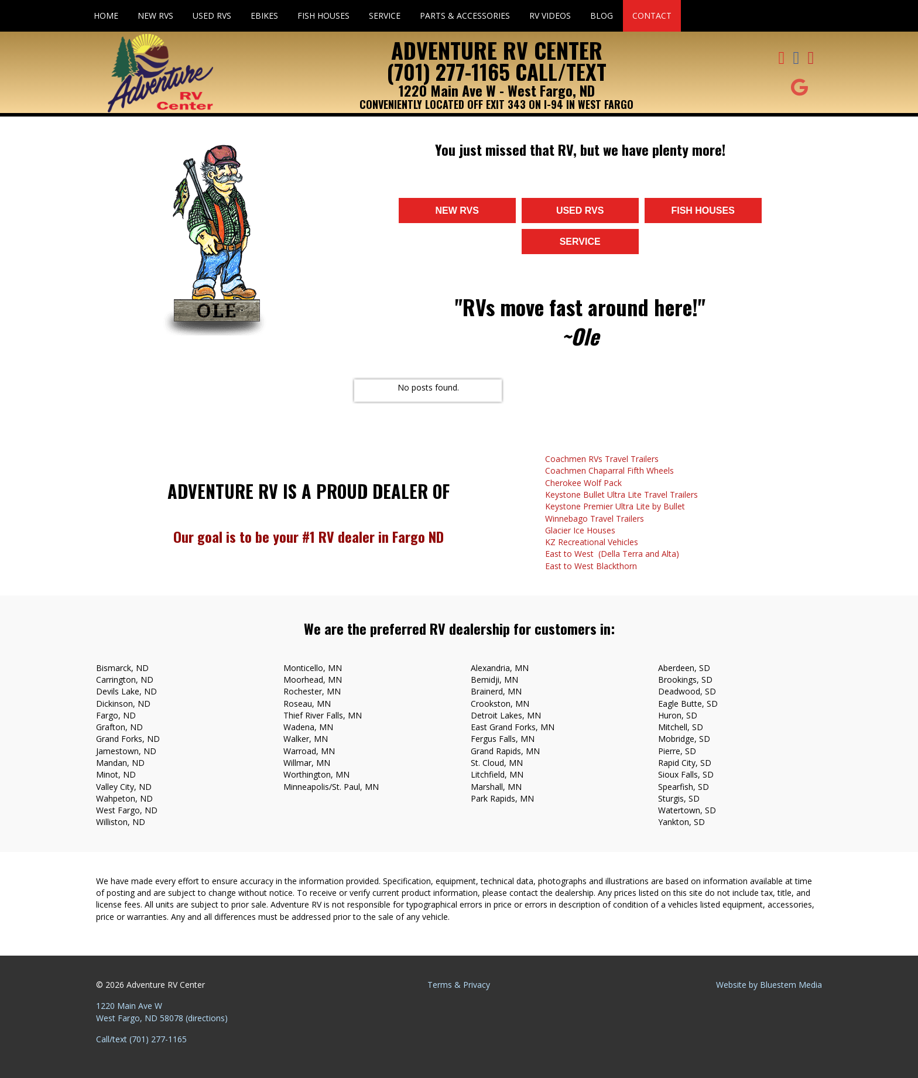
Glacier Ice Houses (580, 530)
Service (384, 15)
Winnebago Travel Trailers (594, 518)
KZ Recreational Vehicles (591, 541)
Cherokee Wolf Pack (583, 482)
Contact (652, 15)
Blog (601, 15)
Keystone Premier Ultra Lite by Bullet (615, 506)
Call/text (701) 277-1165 (141, 1039)
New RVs (155, 15)
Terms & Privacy (458, 984)
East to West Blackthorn (591, 565)
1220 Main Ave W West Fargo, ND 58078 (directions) (162, 1011)
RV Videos (550, 15)
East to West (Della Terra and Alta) (612, 553)
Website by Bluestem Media (769, 984)
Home (106, 15)
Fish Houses (323, 15)
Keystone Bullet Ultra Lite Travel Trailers (621, 494)
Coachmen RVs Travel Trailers (602, 458)
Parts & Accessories (465, 15)
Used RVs (212, 15)
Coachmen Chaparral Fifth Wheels (609, 470)
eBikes (264, 15)
